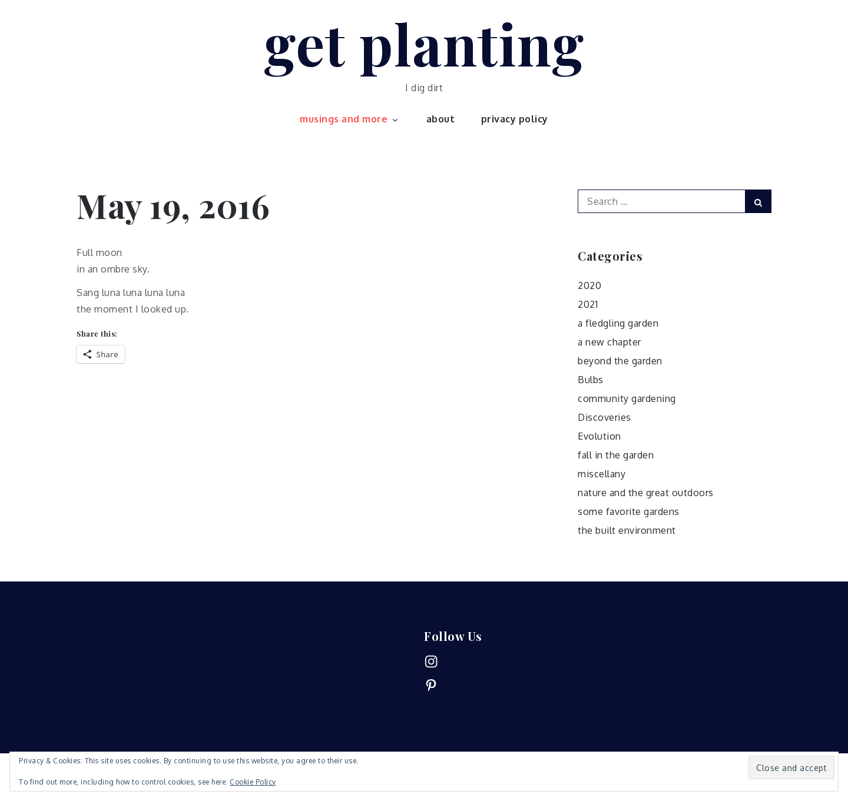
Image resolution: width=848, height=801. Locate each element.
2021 (588, 304)
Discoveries (604, 417)
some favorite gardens (629, 511)
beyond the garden (620, 361)
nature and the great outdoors (646, 492)
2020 (589, 285)
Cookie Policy (253, 781)
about (440, 119)
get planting (424, 43)
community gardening (627, 398)
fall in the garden (616, 455)
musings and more (350, 119)
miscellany (601, 474)
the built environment (627, 530)
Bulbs (591, 379)
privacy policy (514, 119)
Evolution (599, 436)
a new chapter (609, 342)
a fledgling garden (618, 323)
